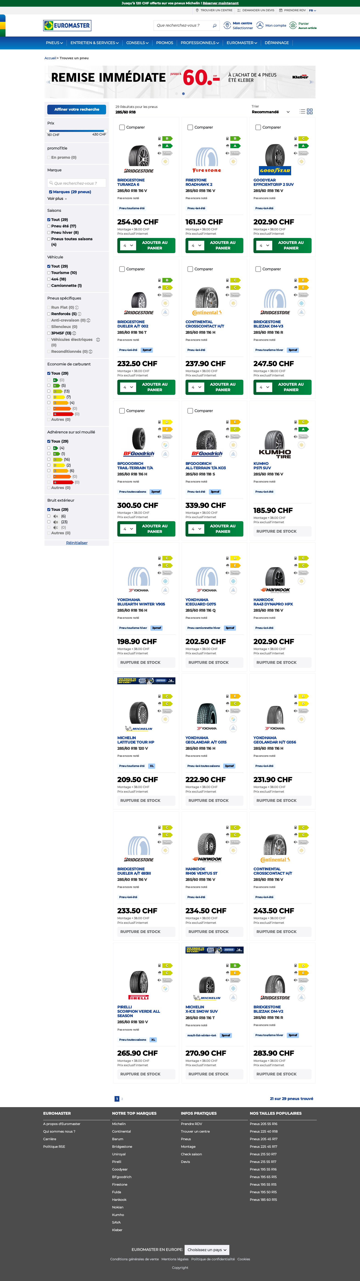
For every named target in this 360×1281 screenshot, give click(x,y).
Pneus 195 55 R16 (263, 1169)
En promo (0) (63, 157)
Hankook (119, 1200)
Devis (185, 1162)
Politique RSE (54, 1147)
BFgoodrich (121, 1177)
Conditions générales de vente (134, 1259)
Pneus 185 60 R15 (263, 1200)
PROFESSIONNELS (198, 43)
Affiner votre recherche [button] (76, 109)
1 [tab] (176, 93)
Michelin (119, 1124)
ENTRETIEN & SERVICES (92, 43)
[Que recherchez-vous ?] (182, 25)
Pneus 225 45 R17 (263, 1147)
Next (312, 82)
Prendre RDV (292, 10)
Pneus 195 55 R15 (263, 1184)
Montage (188, 1147)
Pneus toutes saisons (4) (72, 242)
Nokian (117, 1207)
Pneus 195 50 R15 (263, 1192)
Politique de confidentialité (213, 1259)
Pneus (186, 1139)
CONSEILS (135, 43)
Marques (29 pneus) (72, 192)
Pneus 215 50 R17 (263, 1154)
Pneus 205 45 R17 (263, 1139)
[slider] (47, 131)
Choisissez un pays (205, 1250)
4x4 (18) (58, 279)
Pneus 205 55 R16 (263, 1124)
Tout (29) (59, 220)
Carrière (49, 1139)
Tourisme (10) (64, 273)
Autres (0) (60, 419)
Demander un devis (255, 10)
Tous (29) (59, 373)
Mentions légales (174, 1259)
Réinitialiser (76, 543)
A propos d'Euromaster (61, 1124)
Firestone (119, 1184)
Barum (117, 1139)
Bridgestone (122, 1147)
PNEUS (52, 43)
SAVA (116, 1222)
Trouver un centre (213, 10)
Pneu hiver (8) (65, 232)
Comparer (135, 127)
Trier (255, 106)
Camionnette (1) (66, 285)
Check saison (191, 1154)
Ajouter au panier (155, 245)
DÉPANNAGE (277, 43)
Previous (48, 82)
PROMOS (164, 43)
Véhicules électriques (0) (72, 342)
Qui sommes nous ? (59, 1131)
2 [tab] (183, 93)
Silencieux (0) (64, 327)
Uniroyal (119, 1154)
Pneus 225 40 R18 (264, 1131)
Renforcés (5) (64, 314)
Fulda (116, 1192)
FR (311, 10)
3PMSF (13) (61, 333)
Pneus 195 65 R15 (263, 1177)
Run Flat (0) (62, 307)
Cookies (243, 1259)
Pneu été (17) (63, 226)
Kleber (117, 1230)
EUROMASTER (240, 43)
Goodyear (120, 1169)
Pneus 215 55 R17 (263, 1162)
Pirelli (116, 1162)
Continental (121, 1131)
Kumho (118, 1215)
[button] (77, 307)
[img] (165, 161)
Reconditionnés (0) (69, 351)
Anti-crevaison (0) (68, 320)
